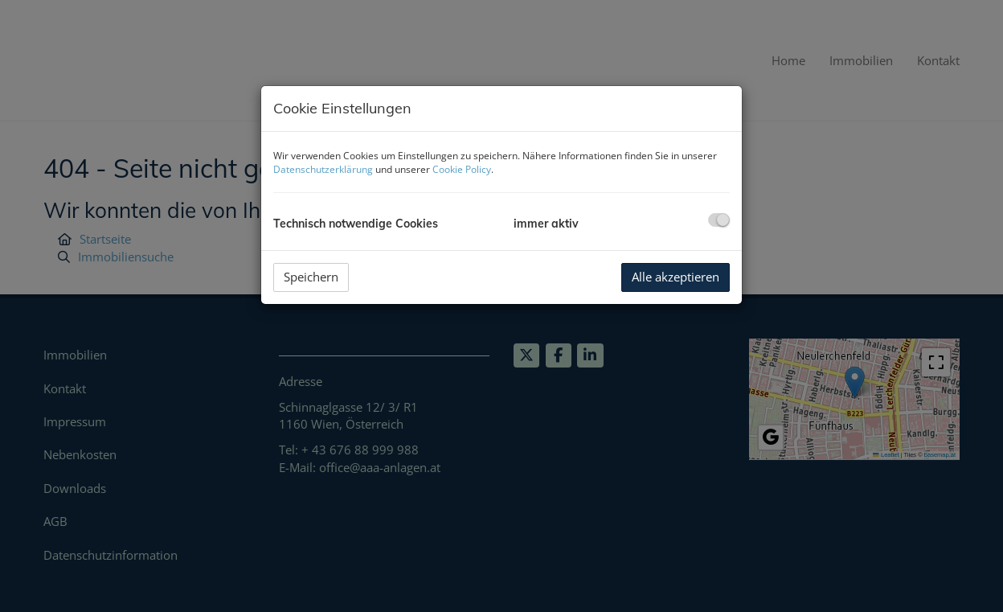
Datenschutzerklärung (323, 169)
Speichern (311, 277)
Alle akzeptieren (675, 277)
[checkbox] (719, 220)
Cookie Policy (461, 169)
